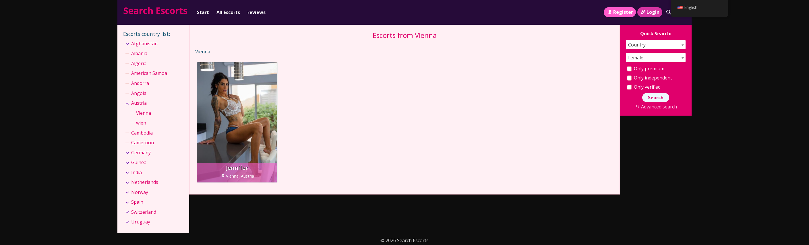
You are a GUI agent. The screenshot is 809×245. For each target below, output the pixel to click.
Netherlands (144, 182)
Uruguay (140, 222)
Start (203, 12)
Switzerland (143, 212)
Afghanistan (144, 43)
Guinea (138, 162)
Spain (137, 202)
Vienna (143, 113)
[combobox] (656, 45)
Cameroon (142, 142)
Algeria (138, 63)
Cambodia (142, 133)
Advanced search (655, 107)
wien (141, 123)
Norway (139, 192)
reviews (256, 12)
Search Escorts (155, 10)
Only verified (644, 87)
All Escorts (228, 12)
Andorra (140, 83)
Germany (141, 152)
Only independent (649, 78)
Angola (138, 93)
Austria (139, 103)
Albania (139, 53)
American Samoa (149, 73)
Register (620, 12)
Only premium (645, 68)
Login (649, 12)
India (136, 172)
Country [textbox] (637, 45)
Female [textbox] (635, 58)
